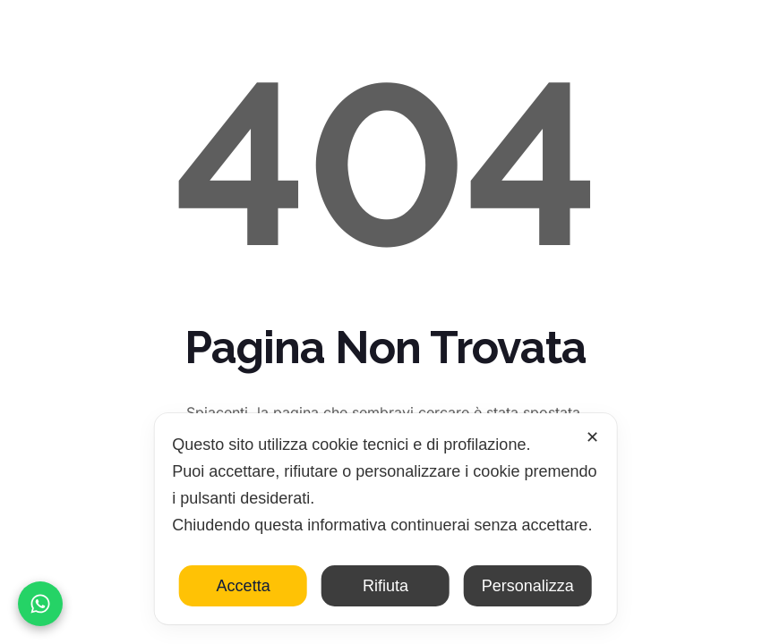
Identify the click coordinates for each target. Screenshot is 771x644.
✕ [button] (592, 437)
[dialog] (385, 518)
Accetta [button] (243, 586)
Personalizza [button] (528, 586)
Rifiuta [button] (385, 586)
